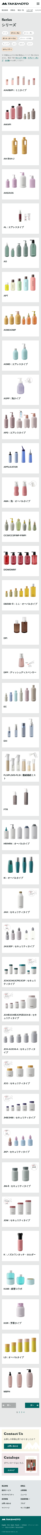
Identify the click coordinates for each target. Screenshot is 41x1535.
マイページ (5, 1508)
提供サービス (6, 1490)
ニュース (24, 1495)
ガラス (21, 44)
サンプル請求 (25, 1508)
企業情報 (24, 1490)
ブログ (23, 1503)
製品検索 (5, 10)
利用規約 (24, 1525)
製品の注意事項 (10, 1527)
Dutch (12, 1525)
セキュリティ (7, 49)
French (17, 1525)
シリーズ (29, 10)
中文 (8, 1525)
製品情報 (5, 1486)
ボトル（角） (28, 33)
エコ (14, 44)
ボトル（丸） (15, 33)
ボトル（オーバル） (10, 38)
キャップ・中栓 (21, 58)
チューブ (6, 44)
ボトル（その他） (26, 38)
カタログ (11, 1470)
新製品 (12, 10)
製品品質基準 (19, 1527)
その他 (7, 60)
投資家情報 (24, 1499)
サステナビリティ (8, 1495)
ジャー (30, 44)
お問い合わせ (13, 1446)
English (4, 1525)
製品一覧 (21, 10)
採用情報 (5, 1499)
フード (5, 33)
